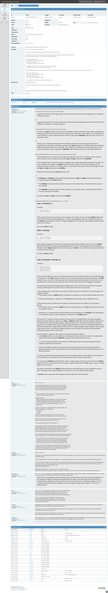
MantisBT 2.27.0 (19, 587)
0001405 (24, 102)
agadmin (31, 580)
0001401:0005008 (57, 490)
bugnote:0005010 (22, 507)
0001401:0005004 (29, 43)
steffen (27, 20)
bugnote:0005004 (22, 111)
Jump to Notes (15, 12)
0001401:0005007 (40, 473)
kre (13, 382)
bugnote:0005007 (22, 455)
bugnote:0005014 (22, 520)
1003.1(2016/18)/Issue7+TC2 (86, 1)
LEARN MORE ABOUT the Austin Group (30, 5)
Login (20, 5)
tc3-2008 (28, 93)
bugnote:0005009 (22, 493)
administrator (17, 589)
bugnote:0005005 (22, 385)
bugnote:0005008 (22, 476)
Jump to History (23, 12)
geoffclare (15, 109)
